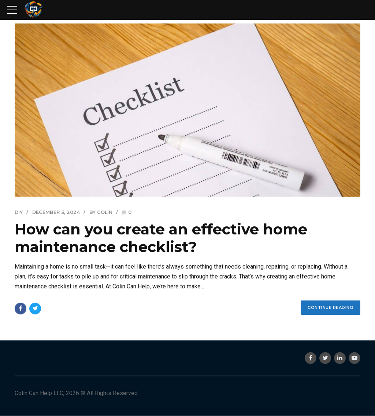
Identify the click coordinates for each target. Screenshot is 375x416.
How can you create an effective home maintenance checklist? (161, 238)
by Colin (100, 212)
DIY (19, 212)
